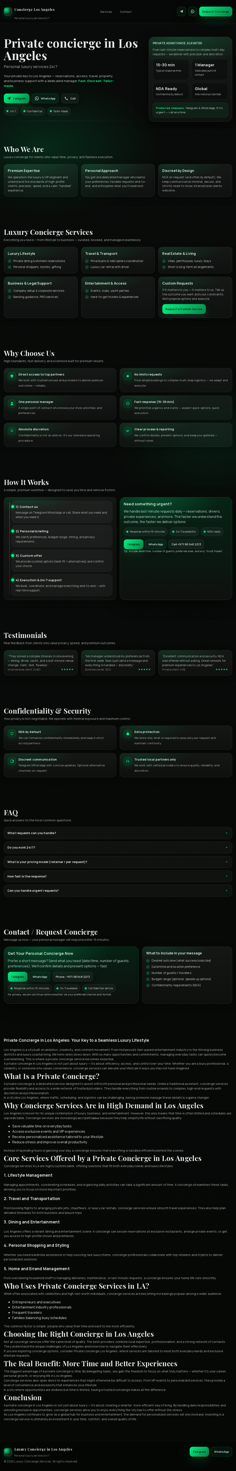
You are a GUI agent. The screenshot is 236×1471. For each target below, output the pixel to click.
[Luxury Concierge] (29, 11)
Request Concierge (215, 11)
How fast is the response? (118, 876)
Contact (126, 12)
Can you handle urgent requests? (118, 891)
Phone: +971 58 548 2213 (73, 977)
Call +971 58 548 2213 (186, 544)
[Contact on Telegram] (181, 11)
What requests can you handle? (118, 833)
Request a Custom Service (184, 309)
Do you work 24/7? (118, 847)
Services (106, 12)
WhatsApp (45, 98)
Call (70, 98)
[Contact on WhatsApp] (192, 11)
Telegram (16, 98)
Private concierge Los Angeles (96, 1351)
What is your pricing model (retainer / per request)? (118, 862)
